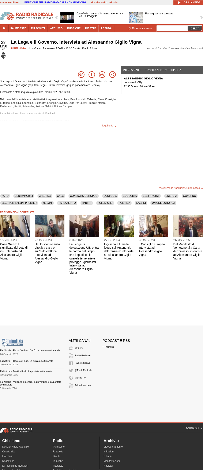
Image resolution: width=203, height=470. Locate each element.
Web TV (79, 348)
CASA (60, 195)
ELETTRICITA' (151, 195)
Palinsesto (59, 446)
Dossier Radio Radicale (15, 446)
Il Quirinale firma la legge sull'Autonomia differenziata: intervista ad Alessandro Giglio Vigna (119, 251)
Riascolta (58, 451)
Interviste (58, 465)
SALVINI (141, 202)
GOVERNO (189, 195)
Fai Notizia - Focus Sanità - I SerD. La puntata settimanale (30, 350)
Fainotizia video (83, 385)
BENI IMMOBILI (24, 195)
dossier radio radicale (104, 2)
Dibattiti (108, 456)
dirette (90, 28)
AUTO (5, 195)
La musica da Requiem (15, 465)
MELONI (47, 202)
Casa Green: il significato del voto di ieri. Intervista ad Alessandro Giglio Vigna (14, 251)
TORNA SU (192, 428)
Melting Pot (80, 377)
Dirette (56, 456)
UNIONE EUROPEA (163, 202)
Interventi (131, 70)
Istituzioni (109, 451)
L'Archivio (7, 456)
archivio (56, 28)
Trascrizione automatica (163, 70)
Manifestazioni (112, 461)
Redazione (8, 461)
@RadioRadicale (83, 370)
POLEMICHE (105, 202)
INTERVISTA (18, 48)
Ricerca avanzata (142, 28)
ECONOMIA (130, 195)
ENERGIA (171, 195)
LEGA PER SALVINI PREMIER (19, 202)
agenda (106, 28)
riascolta (38, 28)
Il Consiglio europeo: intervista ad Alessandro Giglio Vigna (152, 249)
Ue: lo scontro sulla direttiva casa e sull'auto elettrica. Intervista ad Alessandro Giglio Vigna (47, 253)
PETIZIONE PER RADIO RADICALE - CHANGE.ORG (55, 2)
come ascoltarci (9, 2)
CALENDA (45, 195)
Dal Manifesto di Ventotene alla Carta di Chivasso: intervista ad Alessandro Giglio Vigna (187, 251)
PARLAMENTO (67, 202)
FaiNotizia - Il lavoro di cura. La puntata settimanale (26, 361)
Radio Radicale (83, 355)
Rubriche (109, 346)
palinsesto (19, 28)
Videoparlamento (113, 446)
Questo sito (8, 451)
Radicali (108, 465)
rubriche (73, 28)
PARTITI (86, 202)
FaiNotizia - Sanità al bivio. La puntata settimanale (26, 371)
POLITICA (124, 202)
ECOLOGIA (110, 195)
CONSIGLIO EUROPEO (83, 195)
